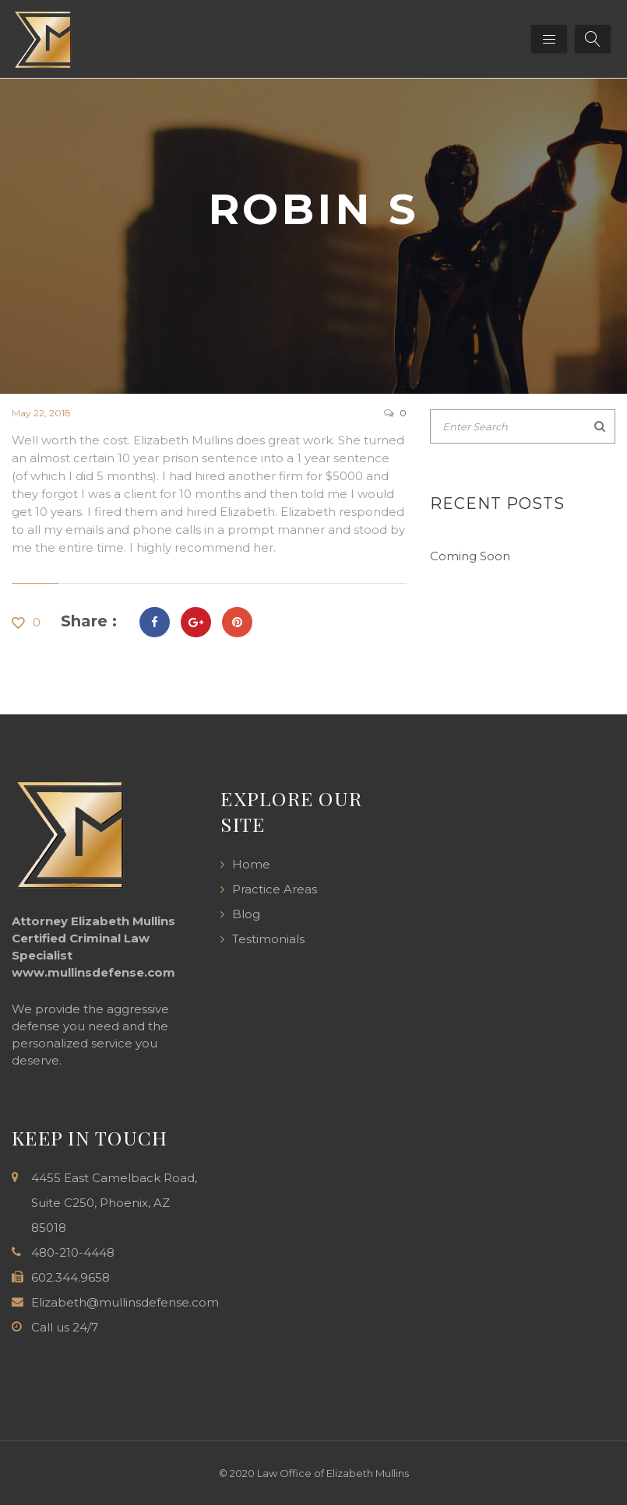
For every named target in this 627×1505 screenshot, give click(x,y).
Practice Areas (274, 889)
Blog (246, 914)
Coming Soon (470, 556)
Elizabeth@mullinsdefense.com (125, 1302)
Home (251, 864)
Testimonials (268, 938)
